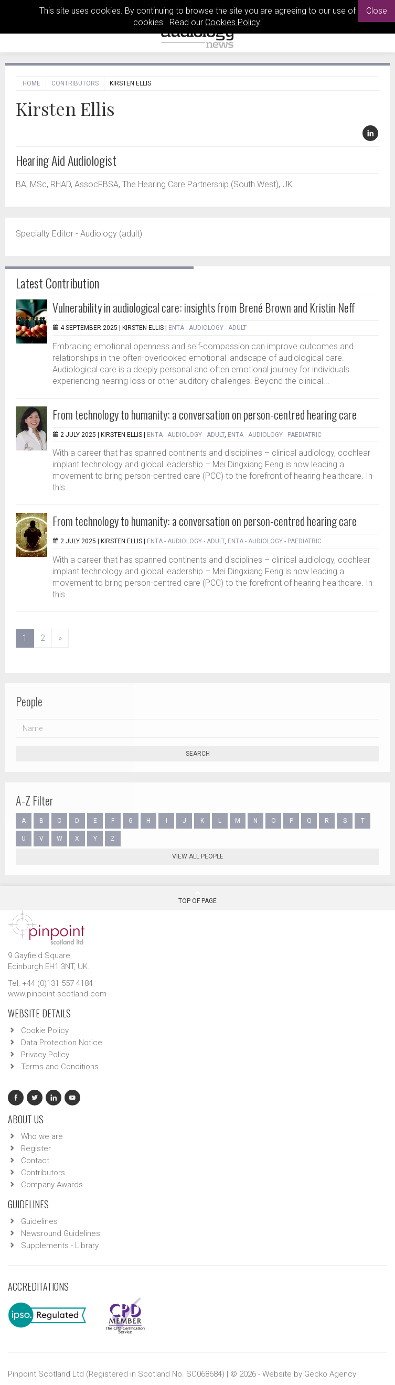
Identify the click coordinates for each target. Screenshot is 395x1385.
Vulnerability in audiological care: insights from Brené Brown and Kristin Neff (203, 307)
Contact (35, 1160)
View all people (197, 856)
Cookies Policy (232, 22)
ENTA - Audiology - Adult (207, 327)
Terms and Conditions (60, 1066)
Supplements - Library (60, 1245)
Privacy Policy (45, 1054)
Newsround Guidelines (60, 1233)
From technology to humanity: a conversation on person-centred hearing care (204, 414)
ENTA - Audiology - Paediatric (275, 434)
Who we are (42, 1136)
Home (31, 83)
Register (36, 1148)
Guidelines (39, 1221)
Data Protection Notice (61, 1042)
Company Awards (52, 1184)
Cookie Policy (45, 1030)
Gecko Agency (330, 1374)
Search (198, 753)
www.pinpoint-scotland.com (57, 994)
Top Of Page (197, 897)
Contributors (75, 83)
